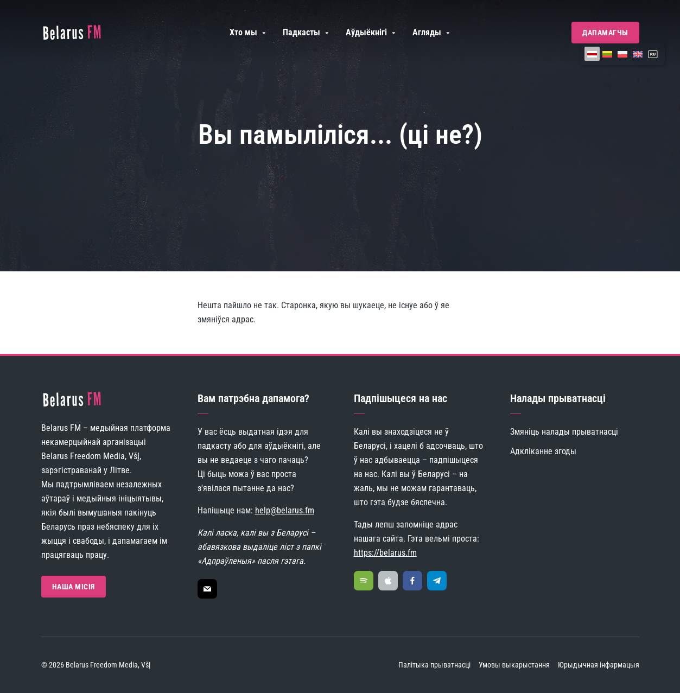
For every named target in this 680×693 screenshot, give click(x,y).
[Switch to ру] (652, 54)
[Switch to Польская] (622, 54)
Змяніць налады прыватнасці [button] (564, 432)
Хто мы (243, 32)
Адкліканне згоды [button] (543, 451)
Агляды (426, 32)
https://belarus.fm (385, 553)
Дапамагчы (605, 32)
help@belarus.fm (284, 510)
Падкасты (301, 32)
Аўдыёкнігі (366, 32)
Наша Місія (73, 586)
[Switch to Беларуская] (592, 54)
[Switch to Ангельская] (637, 54)
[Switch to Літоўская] (607, 54)
